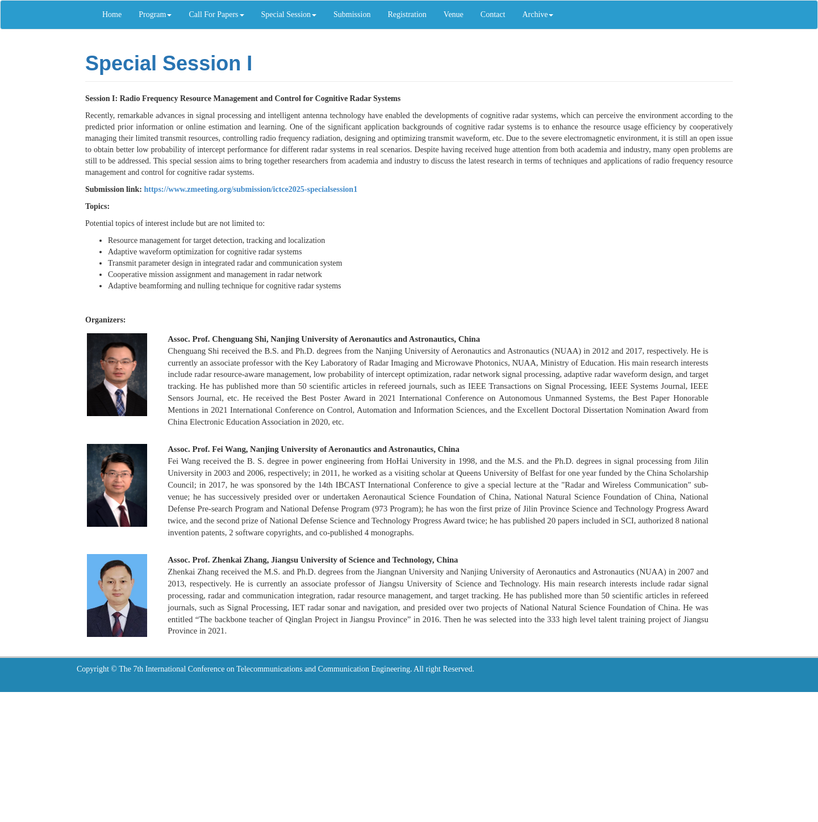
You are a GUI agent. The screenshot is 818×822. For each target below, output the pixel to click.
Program (155, 14)
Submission (351, 14)
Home (112, 14)
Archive (537, 14)
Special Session (289, 14)
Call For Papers (216, 14)
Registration (406, 14)
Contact (493, 14)
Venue (454, 14)
